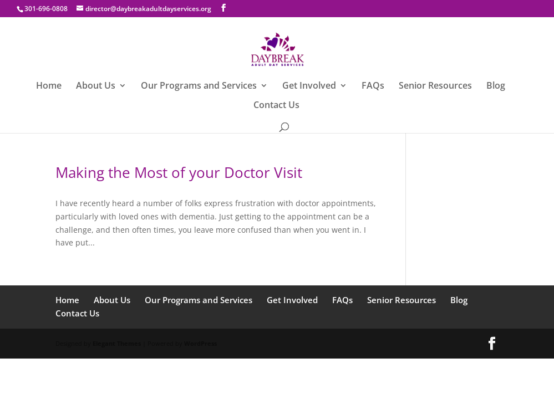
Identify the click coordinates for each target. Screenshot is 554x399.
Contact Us (276, 106)
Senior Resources (435, 86)
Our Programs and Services (199, 86)
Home (49, 86)
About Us (95, 86)
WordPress (200, 343)
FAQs (373, 86)
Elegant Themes (117, 343)
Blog (495, 86)
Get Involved (309, 86)
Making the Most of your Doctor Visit (178, 172)
